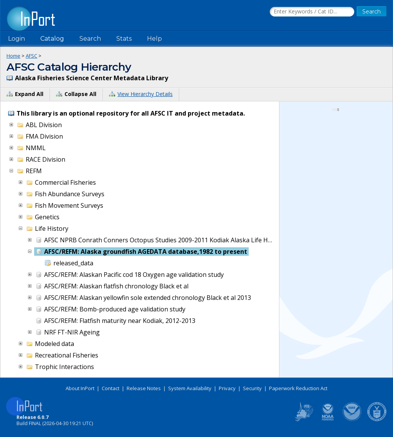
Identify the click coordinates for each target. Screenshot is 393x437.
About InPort (80, 388)
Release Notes (144, 388)
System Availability (189, 388)
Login (16, 38)
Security (252, 388)
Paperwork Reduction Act (298, 388)
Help (154, 38)
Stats (124, 38)
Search (90, 38)
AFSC (31, 55)
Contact (110, 388)
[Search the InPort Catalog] (312, 12)
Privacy (227, 388)
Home (13, 55)
